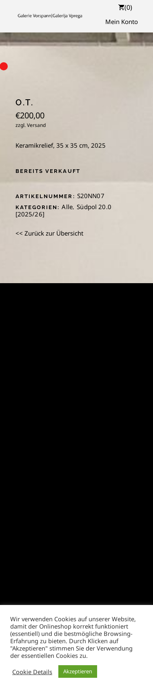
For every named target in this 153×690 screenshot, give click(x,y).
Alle (67, 207)
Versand (36, 125)
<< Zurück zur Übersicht (49, 233)
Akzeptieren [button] (77, 671)
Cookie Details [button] (32, 671)
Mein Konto (121, 21)
